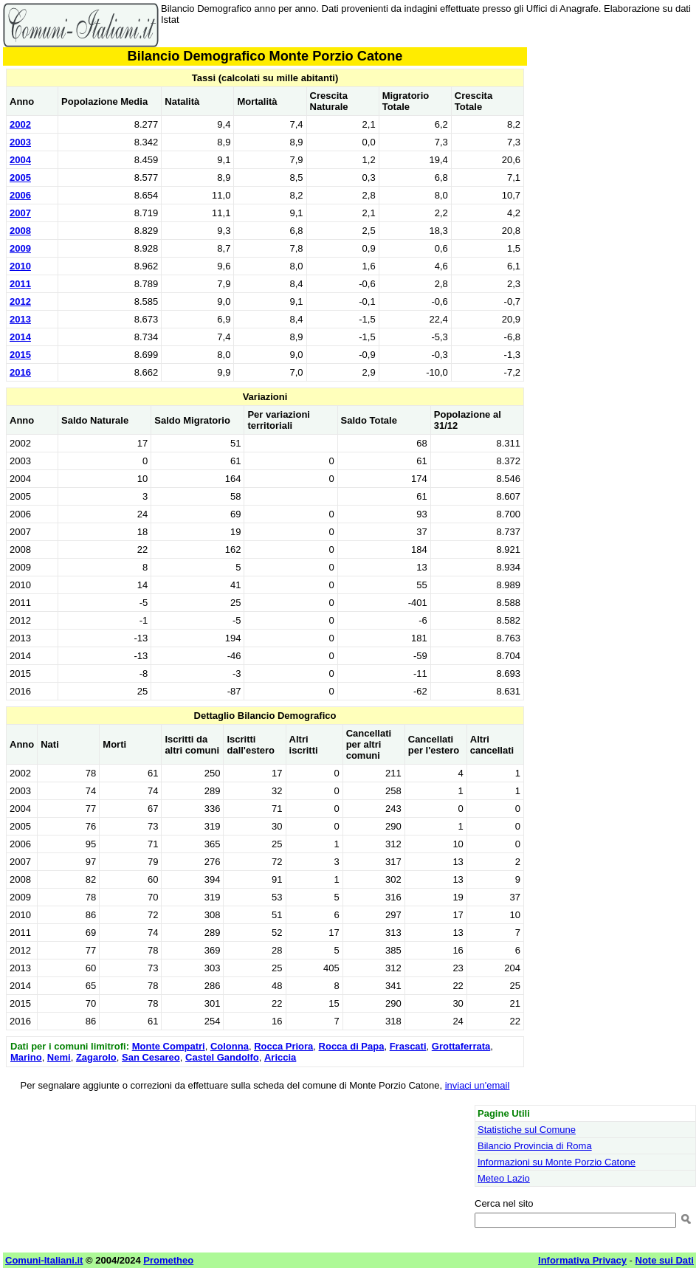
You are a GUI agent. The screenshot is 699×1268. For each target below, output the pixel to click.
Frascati (408, 1046)
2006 (20, 195)
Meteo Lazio (504, 1178)
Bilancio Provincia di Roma (535, 1145)
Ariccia (280, 1057)
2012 (20, 301)
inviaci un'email (477, 1085)
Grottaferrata (461, 1046)
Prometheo (168, 1260)
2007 (20, 212)
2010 (20, 266)
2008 (20, 230)
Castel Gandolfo (222, 1057)
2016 (20, 372)
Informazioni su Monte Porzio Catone (557, 1162)
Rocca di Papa (352, 1046)
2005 (20, 177)
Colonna (229, 1046)
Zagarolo (96, 1057)
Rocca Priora (283, 1046)
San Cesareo (151, 1057)
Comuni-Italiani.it (44, 1260)
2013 (20, 319)
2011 (20, 283)
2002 (20, 124)
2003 (20, 142)
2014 (20, 336)
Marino (26, 1057)
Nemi (59, 1057)
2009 (20, 248)
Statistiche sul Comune (527, 1129)
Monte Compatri (168, 1046)
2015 (20, 354)
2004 (20, 159)
